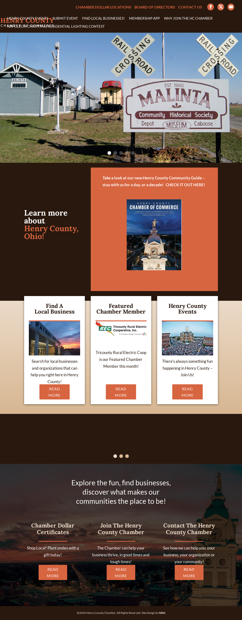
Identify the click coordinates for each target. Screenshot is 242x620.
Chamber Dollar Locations (103, 7)
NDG (162, 613)
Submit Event (65, 18)
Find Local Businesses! (103, 18)
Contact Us (190, 7)
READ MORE (54, 391)
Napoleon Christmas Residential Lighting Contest (56, 26)
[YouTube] (231, 7)
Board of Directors (154, 7)
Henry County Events (27, 18)
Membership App (144, 18)
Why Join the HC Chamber (188, 18)
